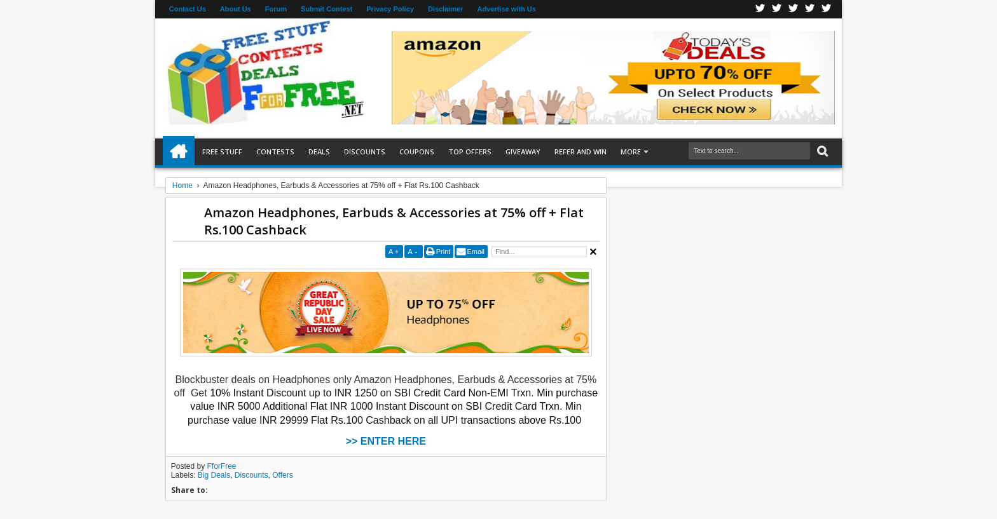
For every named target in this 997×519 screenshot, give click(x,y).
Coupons (416, 151)
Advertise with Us (507, 9)
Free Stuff (222, 151)
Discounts (364, 151)
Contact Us (187, 9)
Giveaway (522, 151)
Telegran (793, 9)
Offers (282, 475)
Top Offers (470, 151)
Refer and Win (580, 151)
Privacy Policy (390, 9)
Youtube (826, 9)
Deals (319, 151)
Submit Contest (326, 9)
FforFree (222, 466)
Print (443, 251)
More (631, 151)
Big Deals (214, 475)
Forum (276, 9)
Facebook (760, 9)
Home (179, 152)
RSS (810, 9)
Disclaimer (446, 9)
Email (476, 251)
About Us (235, 9)
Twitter (777, 9)
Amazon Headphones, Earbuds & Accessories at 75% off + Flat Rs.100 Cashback (394, 221)
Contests (275, 151)
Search (821, 151)
